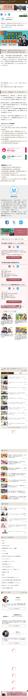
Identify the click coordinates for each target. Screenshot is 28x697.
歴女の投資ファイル (6, 564)
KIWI (26, 395)
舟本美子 (25, 415)
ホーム (1, 11)
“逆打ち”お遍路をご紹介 (7, 588)
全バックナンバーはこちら (7, 125)
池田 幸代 (25, 515)
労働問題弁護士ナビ (14, 616)
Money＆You (25, 458)
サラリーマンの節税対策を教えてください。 (14, 285)
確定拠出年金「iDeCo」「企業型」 (9, 548)
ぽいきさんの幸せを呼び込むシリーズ (10, 577)
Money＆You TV (6, 546)
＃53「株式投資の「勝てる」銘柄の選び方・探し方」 (14, 131)
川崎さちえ (14, 634)
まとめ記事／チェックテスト (8, 561)
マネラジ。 (4, 551)
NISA (3, 541)
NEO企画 (17, 600)
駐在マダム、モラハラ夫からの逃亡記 (10, 585)
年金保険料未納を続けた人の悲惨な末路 (11, 169)
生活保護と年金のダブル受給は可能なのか (11, 167)
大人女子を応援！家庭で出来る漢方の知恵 (11, 580)
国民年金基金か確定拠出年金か (11, 263)
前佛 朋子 (25, 379)
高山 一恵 (25, 510)
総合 (7, 373)
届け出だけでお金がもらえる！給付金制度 (11, 556)
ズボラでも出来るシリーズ (8, 567)
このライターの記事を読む (14, 609)
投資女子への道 (5, 572)
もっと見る (24, 370)
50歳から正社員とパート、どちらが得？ (13, 243)
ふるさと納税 (5, 554)
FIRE (3, 543)
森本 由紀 (25, 399)
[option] (14, 7)
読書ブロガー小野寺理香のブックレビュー (11, 583)
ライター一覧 (24, 592)
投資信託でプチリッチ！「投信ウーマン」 (11, 569)
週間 (21, 373)
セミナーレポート (6, 559)
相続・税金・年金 (7, 11)
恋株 (3, 575)
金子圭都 (25, 528)
